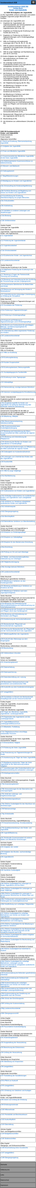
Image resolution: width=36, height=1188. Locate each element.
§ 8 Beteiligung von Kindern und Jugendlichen (16, 181)
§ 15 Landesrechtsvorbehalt (9, 260)
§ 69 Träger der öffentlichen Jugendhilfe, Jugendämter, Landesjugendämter (14, 713)
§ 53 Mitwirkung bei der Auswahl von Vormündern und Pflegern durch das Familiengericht (17, 610)
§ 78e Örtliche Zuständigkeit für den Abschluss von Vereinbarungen (17, 804)
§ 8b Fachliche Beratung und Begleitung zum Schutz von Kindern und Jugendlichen (15, 191)
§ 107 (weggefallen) (7, 1152)
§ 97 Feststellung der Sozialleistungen (13, 1075)
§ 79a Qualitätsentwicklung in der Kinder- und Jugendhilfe (15, 828)
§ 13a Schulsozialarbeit (8, 250)
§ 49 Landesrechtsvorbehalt (9, 572)
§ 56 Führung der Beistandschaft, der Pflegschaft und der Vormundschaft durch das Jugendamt (17, 630)
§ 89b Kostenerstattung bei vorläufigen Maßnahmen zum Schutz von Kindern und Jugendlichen (14, 984)
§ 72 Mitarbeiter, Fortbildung (10, 727)
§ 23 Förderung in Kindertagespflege (12, 315)
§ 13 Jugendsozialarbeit (8, 245)
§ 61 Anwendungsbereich (9, 662)
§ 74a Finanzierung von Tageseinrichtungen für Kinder (16, 753)
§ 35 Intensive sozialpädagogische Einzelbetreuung (18, 392)
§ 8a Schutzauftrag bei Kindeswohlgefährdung (16, 186)
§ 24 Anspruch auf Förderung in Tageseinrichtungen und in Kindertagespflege (15, 321)
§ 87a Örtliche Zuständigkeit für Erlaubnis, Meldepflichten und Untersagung (14, 920)
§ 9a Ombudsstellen (7, 201)
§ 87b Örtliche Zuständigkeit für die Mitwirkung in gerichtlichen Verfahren (17, 924)
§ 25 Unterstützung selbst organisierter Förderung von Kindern (17, 331)
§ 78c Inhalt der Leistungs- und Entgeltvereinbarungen (11, 794)
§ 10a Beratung (5, 215)
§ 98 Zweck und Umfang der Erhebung (13, 1100)
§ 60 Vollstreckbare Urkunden (10, 653)
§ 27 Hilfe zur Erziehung (8, 352)
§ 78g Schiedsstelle (7, 814)
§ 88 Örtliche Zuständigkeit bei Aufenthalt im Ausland (15, 949)
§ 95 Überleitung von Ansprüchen (11, 1061)
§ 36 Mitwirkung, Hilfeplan (9, 416)
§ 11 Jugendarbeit (6, 235)
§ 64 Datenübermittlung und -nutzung (13, 677)
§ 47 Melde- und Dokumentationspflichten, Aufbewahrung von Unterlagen (14, 558)
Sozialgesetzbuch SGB (8, 2)
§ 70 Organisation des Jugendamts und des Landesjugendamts (15, 717)
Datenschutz (4, 1180)
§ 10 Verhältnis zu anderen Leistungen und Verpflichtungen (15, 211)
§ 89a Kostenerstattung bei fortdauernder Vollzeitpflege (14, 978)
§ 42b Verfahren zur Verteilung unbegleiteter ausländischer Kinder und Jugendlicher (15, 502)
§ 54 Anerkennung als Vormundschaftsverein (15, 619)
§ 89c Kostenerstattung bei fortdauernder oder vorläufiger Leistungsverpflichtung (16, 989)
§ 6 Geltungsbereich (7, 171)
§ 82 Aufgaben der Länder (9, 847)
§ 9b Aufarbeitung (6, 206)
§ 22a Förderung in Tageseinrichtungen (13, 310)
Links (2, 1175)
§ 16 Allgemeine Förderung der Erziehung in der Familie (16, 270)
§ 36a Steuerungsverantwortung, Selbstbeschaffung (11, 422)
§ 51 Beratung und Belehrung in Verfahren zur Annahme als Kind (16, 587)
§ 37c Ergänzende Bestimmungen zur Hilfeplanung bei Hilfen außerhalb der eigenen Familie (17, 447)
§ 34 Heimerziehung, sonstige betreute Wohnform (17, 387)
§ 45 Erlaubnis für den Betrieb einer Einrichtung (16, 542)
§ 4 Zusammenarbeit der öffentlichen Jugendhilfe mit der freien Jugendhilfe (17, 157)
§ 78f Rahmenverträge (8, 809)
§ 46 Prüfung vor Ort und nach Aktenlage (14, 552)
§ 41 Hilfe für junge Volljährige (10, 471)
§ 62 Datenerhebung (7, 667)
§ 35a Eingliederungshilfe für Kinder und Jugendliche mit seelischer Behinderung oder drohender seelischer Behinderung (15, 404)
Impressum (4, 1185)
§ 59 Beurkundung (6, 648)
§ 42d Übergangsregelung (9, 511)
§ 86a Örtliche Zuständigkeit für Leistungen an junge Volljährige (16, 889)
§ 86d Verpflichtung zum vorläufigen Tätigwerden (17, 904)
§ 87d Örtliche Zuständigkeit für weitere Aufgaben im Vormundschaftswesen (17, 935)
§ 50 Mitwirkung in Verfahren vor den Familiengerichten (13, 582)
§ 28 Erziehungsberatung (9, 357)
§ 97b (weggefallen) (7, 1085)
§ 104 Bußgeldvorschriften (9, 1133)
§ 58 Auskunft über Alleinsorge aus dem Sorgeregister (14, 640)
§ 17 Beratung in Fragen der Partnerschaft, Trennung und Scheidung (15, 275)
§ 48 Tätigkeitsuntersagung (9, 562)
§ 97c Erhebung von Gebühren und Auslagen (15, 1090)
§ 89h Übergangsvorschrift (9, 1013)
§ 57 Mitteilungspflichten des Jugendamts (14, 634)
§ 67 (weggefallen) (6, 692)
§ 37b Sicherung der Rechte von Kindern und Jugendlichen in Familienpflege (15, 442)
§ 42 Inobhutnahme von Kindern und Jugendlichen (17, 491)
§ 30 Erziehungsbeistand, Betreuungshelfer (15, 367)
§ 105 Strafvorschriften (8, 1138)
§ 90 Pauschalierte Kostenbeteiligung (13, 1027)
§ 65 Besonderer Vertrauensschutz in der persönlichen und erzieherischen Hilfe (14, 683)
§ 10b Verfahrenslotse (7, 220)
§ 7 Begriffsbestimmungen (9, 176)
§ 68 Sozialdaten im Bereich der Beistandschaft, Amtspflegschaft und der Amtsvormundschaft (16, 697)
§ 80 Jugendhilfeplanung (8, 833)
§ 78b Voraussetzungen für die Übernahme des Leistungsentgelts (16, 790)
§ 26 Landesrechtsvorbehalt (9, 336)
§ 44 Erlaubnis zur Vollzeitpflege (11, 537)
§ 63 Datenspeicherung (8, 672)
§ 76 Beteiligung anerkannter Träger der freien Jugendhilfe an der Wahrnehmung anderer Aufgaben (16, 764)
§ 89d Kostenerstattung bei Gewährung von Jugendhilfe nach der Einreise (15, 994)
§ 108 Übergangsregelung (9, 1157)
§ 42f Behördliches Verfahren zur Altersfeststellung (17, 521)
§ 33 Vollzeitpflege (6, 382)
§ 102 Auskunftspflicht (7, 1119)
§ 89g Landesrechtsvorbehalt (10, 1008)
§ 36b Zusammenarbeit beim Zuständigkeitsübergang (10, 427)
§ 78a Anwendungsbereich (9, 784)
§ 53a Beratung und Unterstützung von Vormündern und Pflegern (13, 615)
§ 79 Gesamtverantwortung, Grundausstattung (16, 823)
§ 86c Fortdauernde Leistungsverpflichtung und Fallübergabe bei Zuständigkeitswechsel (16, 900)
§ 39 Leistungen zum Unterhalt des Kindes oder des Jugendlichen (16, 457)
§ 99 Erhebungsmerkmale (9, 1104)
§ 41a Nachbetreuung (7, 476)
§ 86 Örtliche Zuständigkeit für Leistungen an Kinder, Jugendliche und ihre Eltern (15, 884)
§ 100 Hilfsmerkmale (7, 1109)
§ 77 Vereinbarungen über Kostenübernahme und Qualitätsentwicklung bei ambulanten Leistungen (17, 769)
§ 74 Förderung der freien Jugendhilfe (13, 747)
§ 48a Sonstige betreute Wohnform (12, 567)
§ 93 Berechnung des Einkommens (12, 1047)
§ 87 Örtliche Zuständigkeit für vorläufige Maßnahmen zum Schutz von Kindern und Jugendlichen (14, 915)
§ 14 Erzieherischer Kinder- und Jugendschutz (16, 255)
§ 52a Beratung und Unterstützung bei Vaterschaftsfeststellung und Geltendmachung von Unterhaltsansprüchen (17, 605)
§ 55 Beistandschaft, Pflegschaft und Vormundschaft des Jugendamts (12, 625)
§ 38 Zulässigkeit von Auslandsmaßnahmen (15, 452)
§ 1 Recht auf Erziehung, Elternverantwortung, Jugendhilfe (16, 142)
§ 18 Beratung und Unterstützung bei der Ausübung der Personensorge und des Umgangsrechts (18, 280)
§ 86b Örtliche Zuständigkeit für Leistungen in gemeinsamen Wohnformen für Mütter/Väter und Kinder (16, 895)
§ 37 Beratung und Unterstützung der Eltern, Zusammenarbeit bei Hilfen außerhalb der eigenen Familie (17, 432)
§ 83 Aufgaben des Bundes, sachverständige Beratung (15, 852)
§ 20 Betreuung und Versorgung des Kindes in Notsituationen (16, 290)
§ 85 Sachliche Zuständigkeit (10, 870)
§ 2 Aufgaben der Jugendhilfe (10, 146)
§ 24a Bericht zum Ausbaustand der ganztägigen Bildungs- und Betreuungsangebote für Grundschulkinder (17, 326)
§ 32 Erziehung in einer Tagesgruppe (13, 377)
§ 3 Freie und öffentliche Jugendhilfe (12, 151)
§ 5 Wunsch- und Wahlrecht (9, 166)
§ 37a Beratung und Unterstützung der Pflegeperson (13, 437)
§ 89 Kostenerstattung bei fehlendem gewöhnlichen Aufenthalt (17, 973)
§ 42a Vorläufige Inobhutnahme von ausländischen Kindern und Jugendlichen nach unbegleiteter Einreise (17, 497)
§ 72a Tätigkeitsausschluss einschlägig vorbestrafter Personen (13, 732)
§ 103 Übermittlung (6, 1124)
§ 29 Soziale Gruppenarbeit (9, 362)
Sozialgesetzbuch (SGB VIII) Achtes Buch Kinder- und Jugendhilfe (18, 8)
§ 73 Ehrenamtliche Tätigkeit (10, 742)
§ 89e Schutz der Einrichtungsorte (12, 998)
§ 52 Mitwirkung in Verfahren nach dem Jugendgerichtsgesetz (13, 591)
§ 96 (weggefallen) (6, 1066)
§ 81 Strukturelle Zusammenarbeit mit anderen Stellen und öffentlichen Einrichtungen (16, 838)
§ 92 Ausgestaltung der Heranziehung (13, 1042)
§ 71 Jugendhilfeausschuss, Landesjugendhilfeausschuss (10, 722)
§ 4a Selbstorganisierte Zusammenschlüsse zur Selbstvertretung (16, 162)
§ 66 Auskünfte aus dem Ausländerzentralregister (17, 687)
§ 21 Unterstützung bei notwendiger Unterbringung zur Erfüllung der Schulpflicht (17, 295)
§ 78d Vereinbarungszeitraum (10, 799)
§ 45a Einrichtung (6, 547)
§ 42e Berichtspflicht (7, 516)
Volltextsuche (5, 1170)
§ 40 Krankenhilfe (6, 462)
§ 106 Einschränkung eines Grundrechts (14, 1148)
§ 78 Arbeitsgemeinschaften (9, 773)
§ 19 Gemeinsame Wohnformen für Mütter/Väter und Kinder (16, 285)
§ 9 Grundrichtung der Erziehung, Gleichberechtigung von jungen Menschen (14, 196)
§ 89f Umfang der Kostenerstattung (12, 1003)
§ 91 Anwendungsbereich (9, 1037)
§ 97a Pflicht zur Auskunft (9, 1080)
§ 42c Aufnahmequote (7, 506)
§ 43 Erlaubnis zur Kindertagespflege (13, 532)
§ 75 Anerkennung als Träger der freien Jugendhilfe (17, 757)
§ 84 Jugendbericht (7, 857)
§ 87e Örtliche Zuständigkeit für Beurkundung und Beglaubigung (17, 940)
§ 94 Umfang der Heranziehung (11, 1052)
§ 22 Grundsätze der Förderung (11, 305)
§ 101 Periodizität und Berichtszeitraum (13, 1114)
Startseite (3, 1164)
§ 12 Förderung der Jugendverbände (13, 240)
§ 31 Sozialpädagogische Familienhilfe (13, 372)
